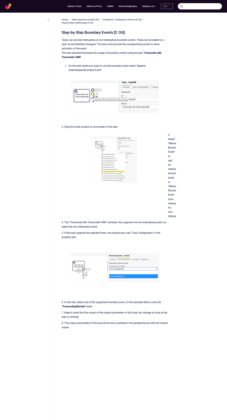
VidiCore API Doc (94, 6)
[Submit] (181, 6)
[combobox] (200, 6)
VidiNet (110, 6)
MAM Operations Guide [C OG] (85, 19)
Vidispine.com (148, 6)
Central (65, 19)
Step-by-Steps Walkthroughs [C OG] (77, 23)
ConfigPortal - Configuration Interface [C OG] (121, 19)
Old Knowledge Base (128, 6)
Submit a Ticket (74, 6)
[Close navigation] (48, 20)
